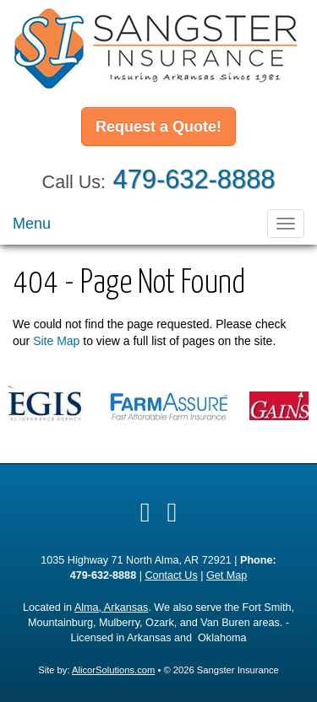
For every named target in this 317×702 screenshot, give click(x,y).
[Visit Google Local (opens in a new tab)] (172, 512)
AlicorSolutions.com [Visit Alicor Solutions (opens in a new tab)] (113, 670)
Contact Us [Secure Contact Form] (171, 575)
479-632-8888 (194, 179)
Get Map (226, 575)
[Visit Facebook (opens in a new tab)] (145, 512)
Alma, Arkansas (111, 607)
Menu (32, 223)
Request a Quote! (158, 126)
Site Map (56, 341)
